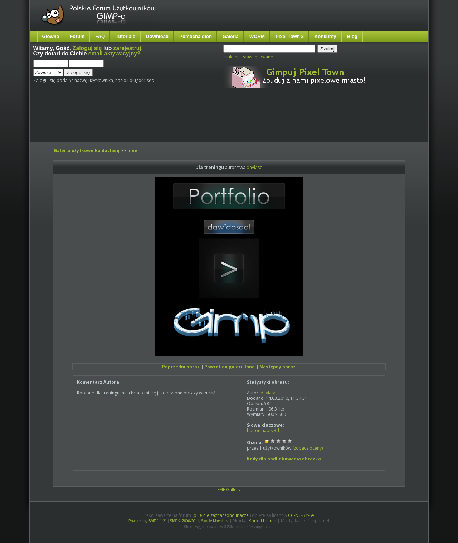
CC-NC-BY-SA (301, 515)
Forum (77, 36)
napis (267, 430)
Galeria (231, 36)
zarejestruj (127, 48)
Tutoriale (125, 36)
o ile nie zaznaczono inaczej (222, 515)
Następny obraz (277, 367)
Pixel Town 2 (290, 36)
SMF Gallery (228, 489)
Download (157, 36)
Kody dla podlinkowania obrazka (284, 459)
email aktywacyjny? (114, 53)
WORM (257, 36)
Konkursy (325, 36)
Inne (132, 150)
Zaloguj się (87, 48)
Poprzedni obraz (181, 367)
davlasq (255, 167)
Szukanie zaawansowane (248, 57)
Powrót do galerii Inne (229, 367)
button (253, 430)
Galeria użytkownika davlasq (87, 150)
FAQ (100, 36)
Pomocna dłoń (195, 36)
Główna (50, 36)
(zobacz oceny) (307, 448)
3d (276, 430)
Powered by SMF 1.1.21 (147, 521)
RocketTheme (262, 521)
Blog (352, 36)
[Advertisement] (167, 121)
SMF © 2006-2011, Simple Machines (199, 521)
